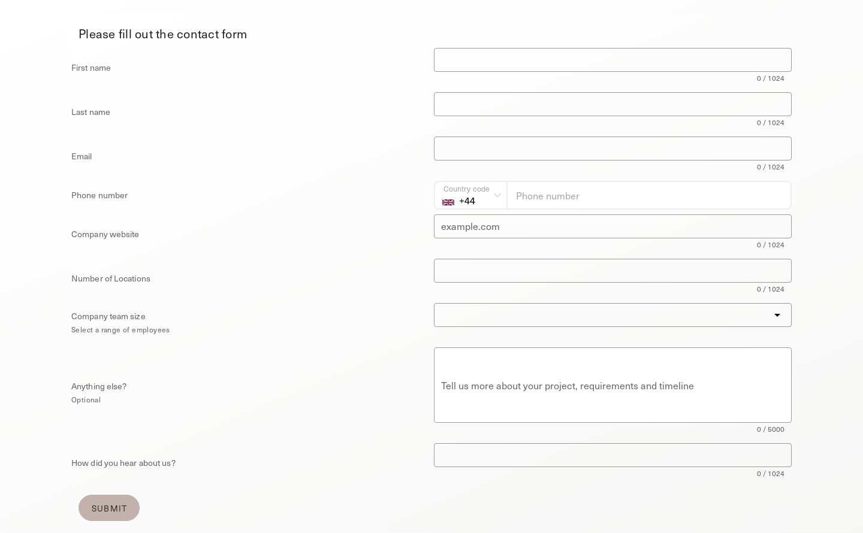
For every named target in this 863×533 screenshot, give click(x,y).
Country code (466, 188)
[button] (613, 315)
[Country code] (470, 195)
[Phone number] (649, 195)
